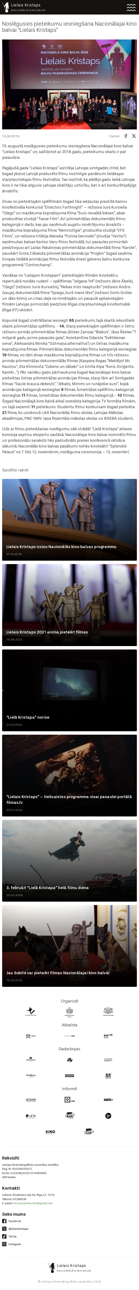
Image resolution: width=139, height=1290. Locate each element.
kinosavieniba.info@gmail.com (33, 1203)
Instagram (11, 1244)
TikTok (9, 1236)
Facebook (11, 1221)
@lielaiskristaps (15, 1229)
